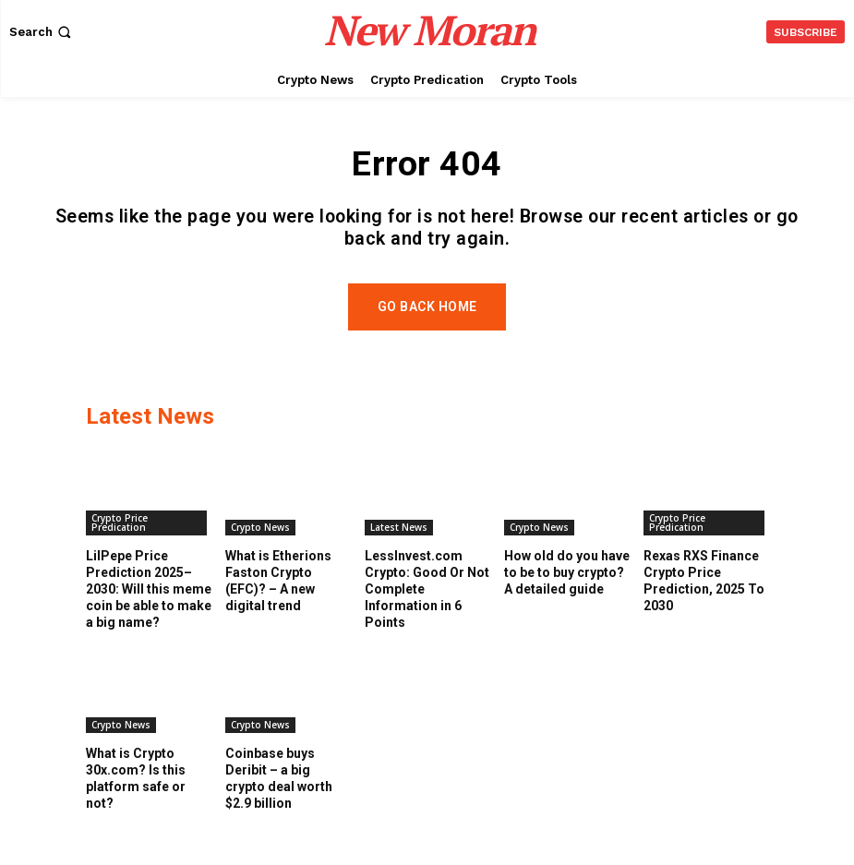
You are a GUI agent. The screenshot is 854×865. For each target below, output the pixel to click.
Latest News (398, 542)
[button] (42, 32)
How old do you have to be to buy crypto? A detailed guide (567, 588)
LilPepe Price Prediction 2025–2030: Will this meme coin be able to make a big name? (148, 605)
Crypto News (260, 542)
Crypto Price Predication (119, 538)
